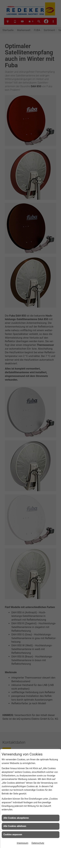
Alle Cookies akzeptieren (16, 818)
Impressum (22, 843)
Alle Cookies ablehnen (14, 826)
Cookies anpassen (12, 834)
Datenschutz (38, 843)
